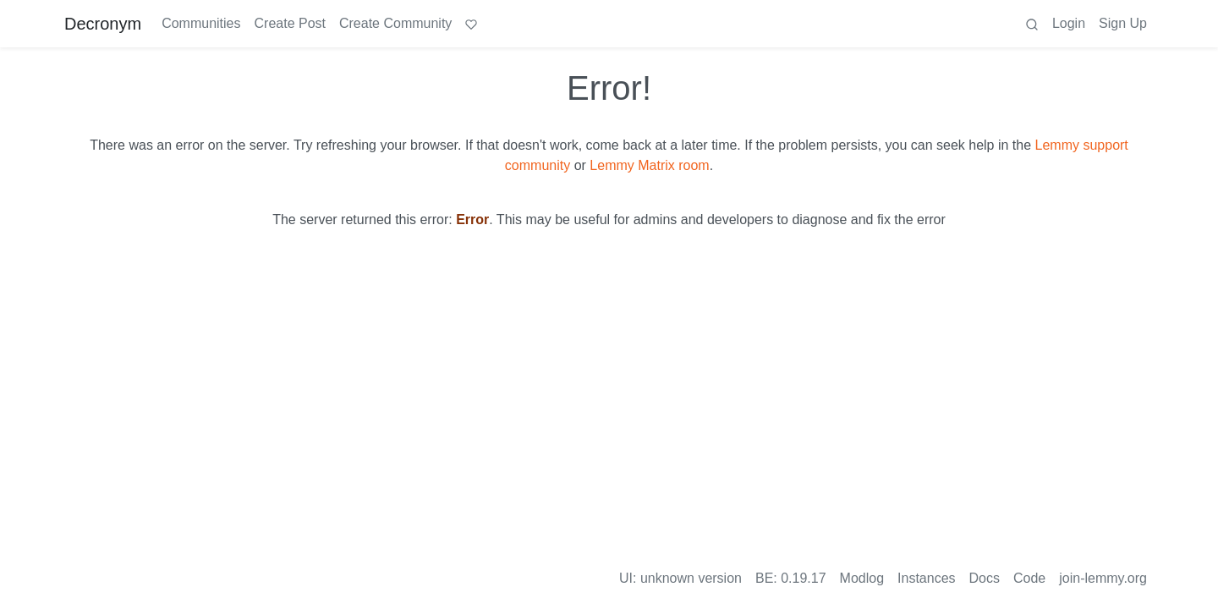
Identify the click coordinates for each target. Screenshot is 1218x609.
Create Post (290, 23)
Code (1029, 578)
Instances (926, 578)
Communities (201, 23)
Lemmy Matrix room (649, 165)
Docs (984, 578)
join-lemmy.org (1103, 578)
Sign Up (1123, 23)
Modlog (862, 578)
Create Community (395, 23)
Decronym (102, 23)
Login (1068, 23)
